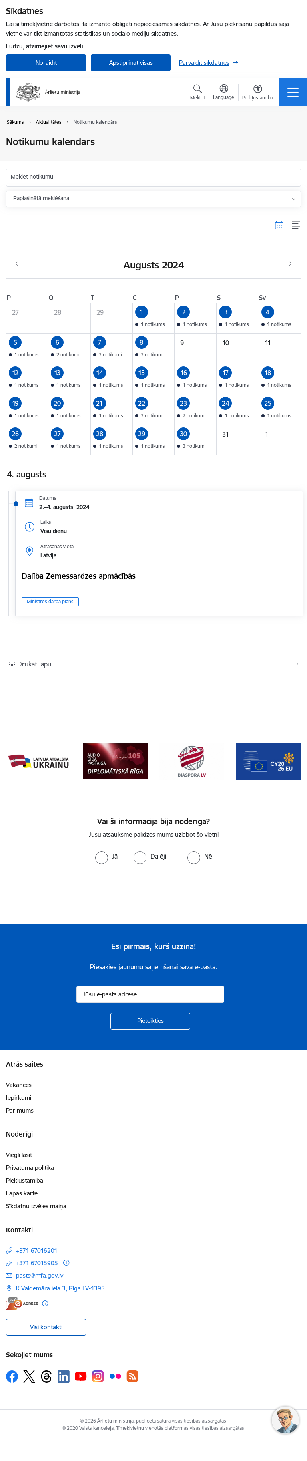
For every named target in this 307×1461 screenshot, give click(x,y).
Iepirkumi (18, 1097)
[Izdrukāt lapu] (153, 664)
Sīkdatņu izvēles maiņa (36, 1206)
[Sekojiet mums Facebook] (12, 1376)
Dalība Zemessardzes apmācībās (79, 576)
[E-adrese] (22, 1303)
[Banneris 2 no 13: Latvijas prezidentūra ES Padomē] (38, 761)
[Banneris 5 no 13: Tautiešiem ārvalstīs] (268, 761)
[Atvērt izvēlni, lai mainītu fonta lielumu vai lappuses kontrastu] (257, 93)
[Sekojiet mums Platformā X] (29, 1376)
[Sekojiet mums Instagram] (98, 1376)
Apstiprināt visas (131, 62)
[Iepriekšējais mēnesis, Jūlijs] (17, 264)
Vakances (19, 1085)
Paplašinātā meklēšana (41, 198)
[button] (153, 318)
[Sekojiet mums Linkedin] (64, 1376)
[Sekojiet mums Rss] (132, 1376)
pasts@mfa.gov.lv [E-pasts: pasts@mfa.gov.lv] (39, 1275)
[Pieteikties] (150, 1021)
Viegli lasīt (19, 1155)
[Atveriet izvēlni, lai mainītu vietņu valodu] (223, 93)
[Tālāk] (291, 761)
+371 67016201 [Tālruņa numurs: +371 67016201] (37, 1250)
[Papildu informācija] (66, 1263)
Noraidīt (46, 62)
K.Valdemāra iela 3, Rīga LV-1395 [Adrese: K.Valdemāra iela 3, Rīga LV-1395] (60, 1288)
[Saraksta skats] (296, 225)
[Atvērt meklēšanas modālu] (197, 93)
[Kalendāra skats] (279, 225)
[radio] (106, 856)
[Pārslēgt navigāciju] (293, 92)
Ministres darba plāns (50, 601)
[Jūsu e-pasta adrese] (150, 994)
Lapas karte (22, 1193)
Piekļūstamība (24, 1180)
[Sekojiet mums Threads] (46, 1376)
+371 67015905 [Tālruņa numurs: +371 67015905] (37, 1263)
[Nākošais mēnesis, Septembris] (290, 264)
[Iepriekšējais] (15, 761)
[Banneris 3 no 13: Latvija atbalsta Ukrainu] (115, 761)
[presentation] (67, 894)
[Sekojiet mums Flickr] (115, 1376)
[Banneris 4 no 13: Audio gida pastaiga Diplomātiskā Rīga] (191, 761)
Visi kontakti (46, 1327)
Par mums (20, 1110)
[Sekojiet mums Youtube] (81, 1376)
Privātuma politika (30, 1167)
